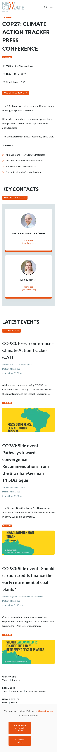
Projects (16, 680)
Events (8, 17)
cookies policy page (44, 711)
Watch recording (14, 93)
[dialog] (28, 728)
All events (10, 330)
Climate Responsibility (36, 691)
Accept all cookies (19, 740)
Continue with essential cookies (19, 728)
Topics (5, 680)
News (4, 702)
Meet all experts (13, 197)
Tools (4, 691)
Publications (16, 691)
